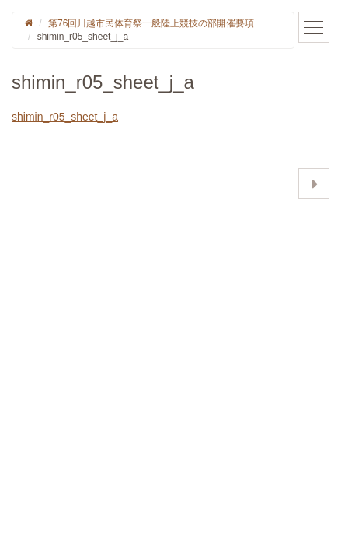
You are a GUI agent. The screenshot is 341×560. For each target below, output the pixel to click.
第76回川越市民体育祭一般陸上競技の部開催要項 (151, 23)
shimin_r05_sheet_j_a (65, 116)
